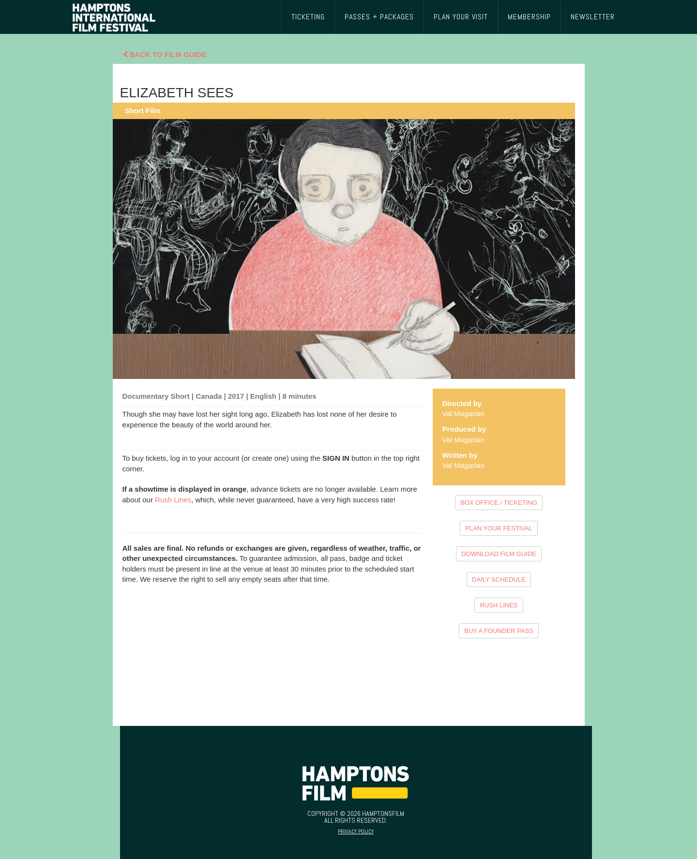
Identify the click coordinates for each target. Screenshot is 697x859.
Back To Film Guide (164, 54)
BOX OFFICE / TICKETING (498, 502)
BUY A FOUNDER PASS (498, 630)
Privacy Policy (356, 831)
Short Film (143, 110)
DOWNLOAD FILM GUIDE (498, 554)
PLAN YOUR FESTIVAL (498, 528)
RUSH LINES (498, 605)
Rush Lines (173, 500)
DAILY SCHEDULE (499, 579)
